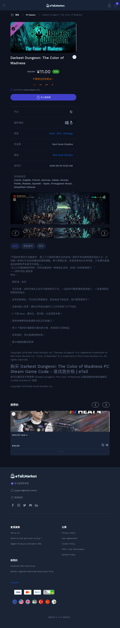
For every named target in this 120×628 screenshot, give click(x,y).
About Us (15, 533)
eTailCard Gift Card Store (22, 566)
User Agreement (69, 538)
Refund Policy (68, 554)
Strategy (68, 133)
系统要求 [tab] (28, 246)
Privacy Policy (68, 533)
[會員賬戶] (109, 5)
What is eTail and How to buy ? (26, 538)
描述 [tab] (15, 246)
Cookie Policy (68, 544)
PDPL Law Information (73, 549)
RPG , (60, 133)
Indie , (53, 133)
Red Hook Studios (63, 155)
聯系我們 (18, 497)
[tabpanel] (60, 321)
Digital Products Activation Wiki (25, 544)
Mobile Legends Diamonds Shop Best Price (32, 571)
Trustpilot (14, 583)
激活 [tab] (41, 246)
